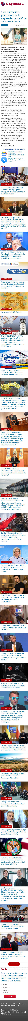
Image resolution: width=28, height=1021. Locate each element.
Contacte (8, 1014)
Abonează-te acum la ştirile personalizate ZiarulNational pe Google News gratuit (16, 154)
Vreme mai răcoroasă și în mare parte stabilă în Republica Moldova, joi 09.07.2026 (12, 776)
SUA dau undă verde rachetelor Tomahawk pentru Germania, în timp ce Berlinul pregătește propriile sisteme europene (13, 255)
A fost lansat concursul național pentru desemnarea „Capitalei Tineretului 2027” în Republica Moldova (12, 285)
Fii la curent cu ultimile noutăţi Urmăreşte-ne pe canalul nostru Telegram (16, 160)
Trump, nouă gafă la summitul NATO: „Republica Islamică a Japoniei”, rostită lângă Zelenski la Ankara (13, 656)
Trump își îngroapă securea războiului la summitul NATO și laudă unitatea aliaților (12, 926)
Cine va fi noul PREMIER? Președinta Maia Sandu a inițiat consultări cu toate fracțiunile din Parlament (13, 472)
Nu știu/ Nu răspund (6, 991)
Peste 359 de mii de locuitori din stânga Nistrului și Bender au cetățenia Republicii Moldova (13, 372)
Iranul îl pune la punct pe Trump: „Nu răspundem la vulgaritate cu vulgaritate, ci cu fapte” (13, 832)
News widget (20, 1012)
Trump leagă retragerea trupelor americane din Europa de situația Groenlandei (13, 627)
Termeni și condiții (7, 1012)
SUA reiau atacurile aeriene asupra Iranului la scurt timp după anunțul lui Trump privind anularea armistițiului (13, 861)
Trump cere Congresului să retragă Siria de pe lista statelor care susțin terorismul (13, 804)
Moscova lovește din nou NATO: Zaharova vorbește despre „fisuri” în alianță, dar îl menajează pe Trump (13, 568)
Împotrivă (6, 987)
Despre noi (5, 1010)
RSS (2, 1014)
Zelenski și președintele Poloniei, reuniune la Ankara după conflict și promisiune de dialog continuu (13, 748)
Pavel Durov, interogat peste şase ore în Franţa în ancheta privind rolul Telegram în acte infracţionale (13, 598)
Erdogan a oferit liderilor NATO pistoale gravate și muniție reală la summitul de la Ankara (13, 685)
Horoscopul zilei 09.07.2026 (11, 312)
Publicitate (14, 1010)
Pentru (5, 985)
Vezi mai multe (14, 964)
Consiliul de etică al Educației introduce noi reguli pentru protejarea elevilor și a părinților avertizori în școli (13, 191)
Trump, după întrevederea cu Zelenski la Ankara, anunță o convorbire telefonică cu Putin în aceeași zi (13, 955)
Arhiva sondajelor (20, 969)
